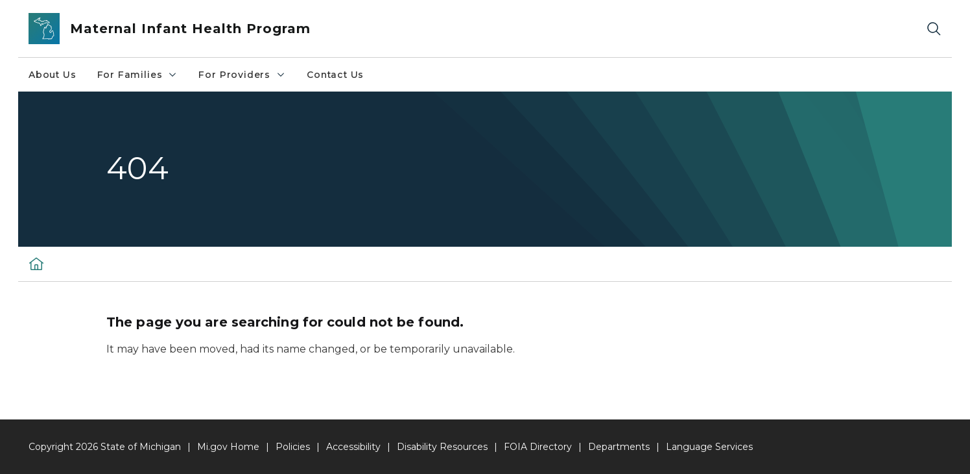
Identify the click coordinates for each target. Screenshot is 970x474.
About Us (53, 75)
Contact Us (335, 75)
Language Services (709, 447)
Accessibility (353, 447)
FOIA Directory (538, 447)
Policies (293, 447)
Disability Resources (442, 447)
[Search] (933, 29)
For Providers (242, 75)
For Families (137, 75)
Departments (619, 447)
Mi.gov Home (228, 447)
